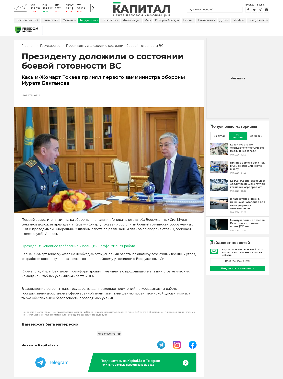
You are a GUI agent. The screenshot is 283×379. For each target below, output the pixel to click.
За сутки (219, 135)
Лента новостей (26, 20)
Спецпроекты (258, 20)
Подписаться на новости (238, 268)
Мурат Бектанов (109, 333)
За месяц (256, 135)
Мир (147, 20)
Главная (28, 46)
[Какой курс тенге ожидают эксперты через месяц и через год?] (219, 154)
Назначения (206, 20)
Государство (89, 20)
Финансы (69, 20)
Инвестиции (131, 20)
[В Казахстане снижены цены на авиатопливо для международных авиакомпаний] (219, 208)
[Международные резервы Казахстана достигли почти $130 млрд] (219, 229)
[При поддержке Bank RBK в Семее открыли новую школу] (219, 172)
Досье (223, 20)
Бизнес (188, 20)
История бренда (167, 20)
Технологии (110, 20)
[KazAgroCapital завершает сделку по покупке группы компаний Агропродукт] (219, 190)
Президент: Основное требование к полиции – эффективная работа (78, 246)
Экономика (50, 20)
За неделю (237, 136)
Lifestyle (238, 20)
